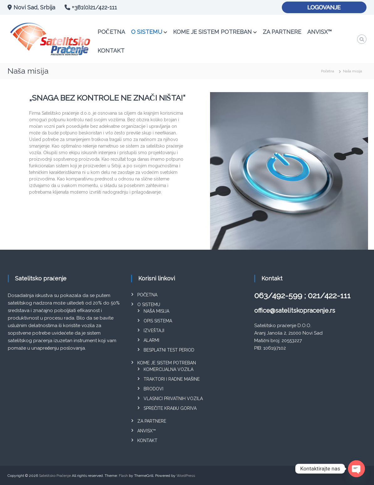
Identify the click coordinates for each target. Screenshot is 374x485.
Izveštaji (154, 330)
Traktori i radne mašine (172, 379)
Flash (123, 475)
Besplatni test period (169, 349)
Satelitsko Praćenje (55, 475)
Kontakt (110, 50)
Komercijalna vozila (168, 369)
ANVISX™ (319, 32)
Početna (111, 32)
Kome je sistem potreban (212, 32)
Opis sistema (158, 320)
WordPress (185, 475)
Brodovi (153, 388)
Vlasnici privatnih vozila (173, 398)
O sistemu (146, 32)
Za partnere (282, 32)
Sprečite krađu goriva (170, 408)
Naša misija (156, 311)
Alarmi (151, 340)
